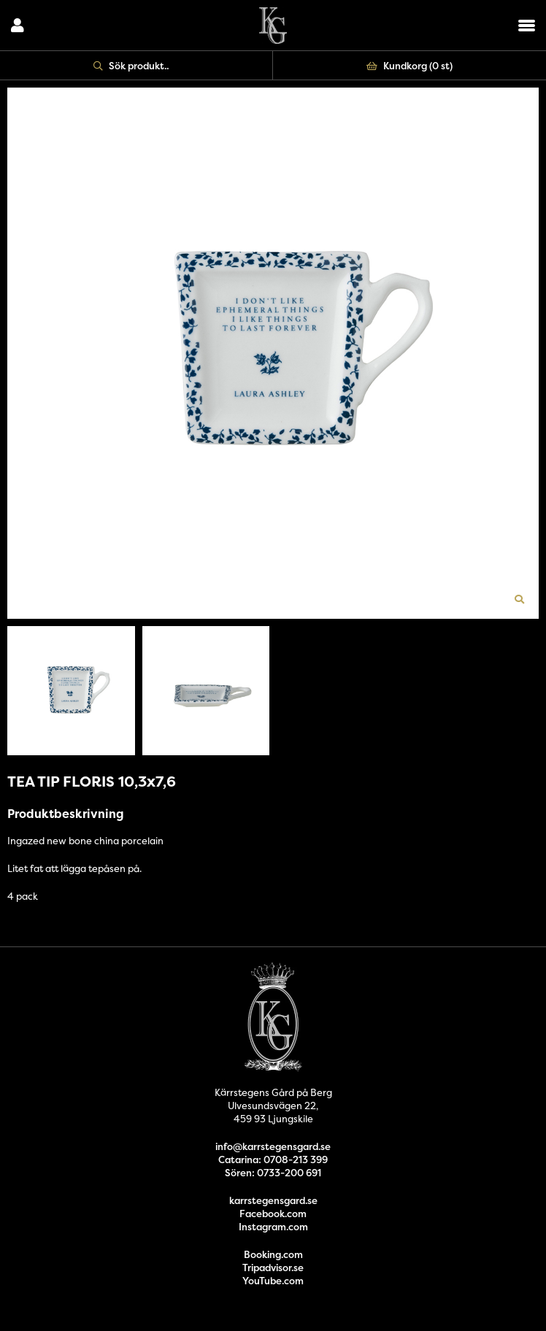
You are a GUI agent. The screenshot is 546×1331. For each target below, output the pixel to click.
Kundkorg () (409, 65)
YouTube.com (273, 1280)
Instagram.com (273, 1226)
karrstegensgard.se (273, 1200)
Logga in (17, 25)
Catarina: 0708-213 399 (273, 1159)
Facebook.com (273, 1213)
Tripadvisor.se (273, 1267)
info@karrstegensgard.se (273, 1146)
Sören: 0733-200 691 (273, 1172)
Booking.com (273, 1254)
